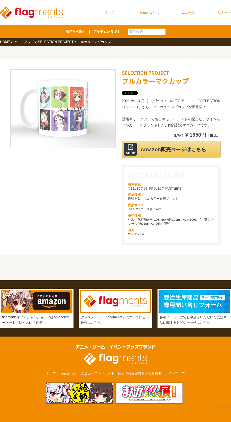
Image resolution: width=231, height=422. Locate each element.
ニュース (188, 12)
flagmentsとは (148, 12)
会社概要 (154, 373)
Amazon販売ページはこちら (176, 149)
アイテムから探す (106, 31)
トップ (110, 12)
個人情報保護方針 (131, 373)
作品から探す (76, 31)
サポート (224, 12)
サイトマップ (175, 373)
